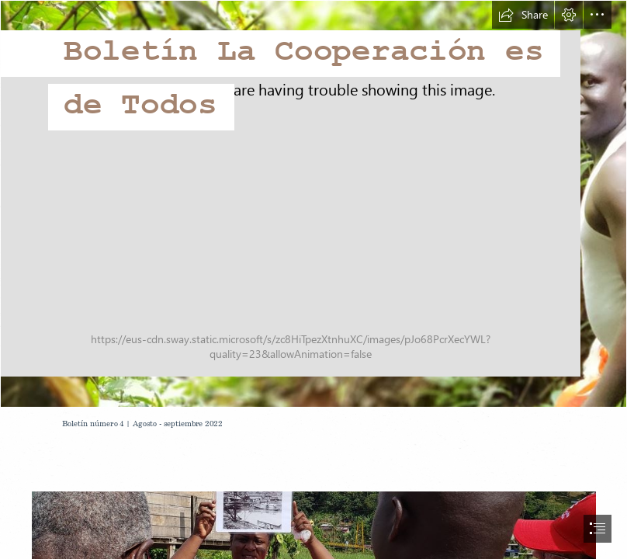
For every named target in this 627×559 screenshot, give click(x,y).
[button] (523, 15)
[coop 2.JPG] (313, 204)
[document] (313, 279)
